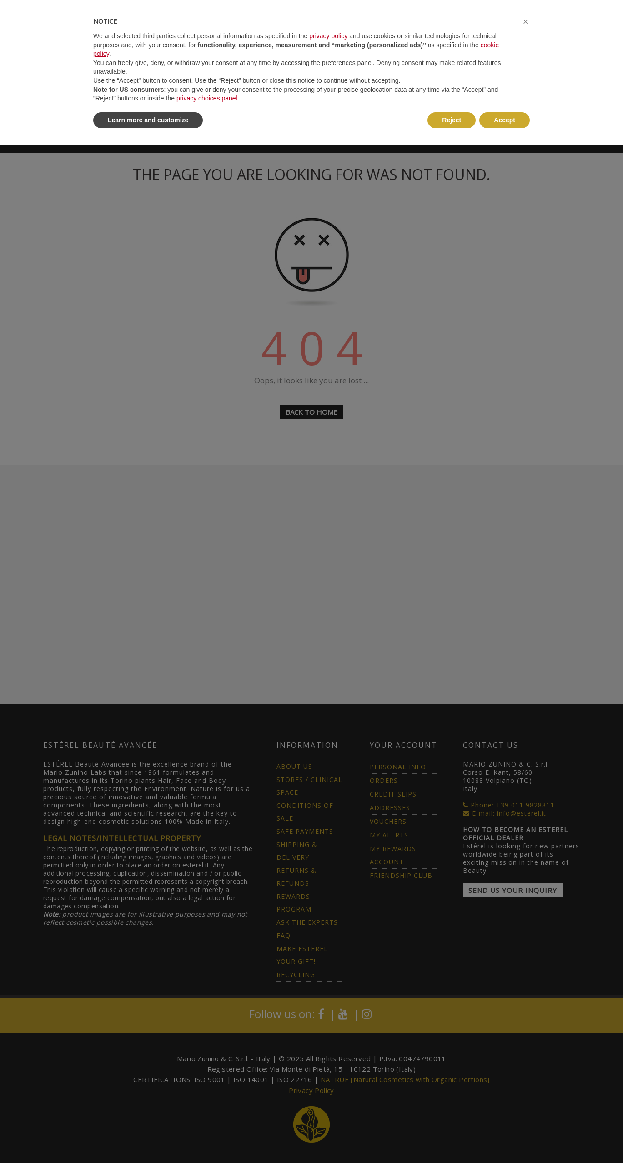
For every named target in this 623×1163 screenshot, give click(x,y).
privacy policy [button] (328, 36)
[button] (525, 22)
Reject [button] (451, 120)
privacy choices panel (206, 98)
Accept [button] (504, 120)
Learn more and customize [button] (148, 120)
